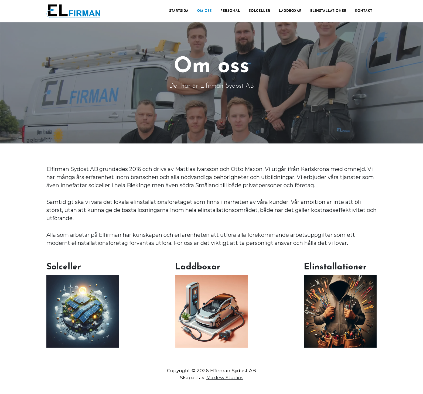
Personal (230, 11)
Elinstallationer (328, 11)
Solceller (259, 11)
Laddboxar (290, 11)
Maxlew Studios (224, 377)
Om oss (204, 11)
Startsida (179, 11)
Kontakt (363, 11)
